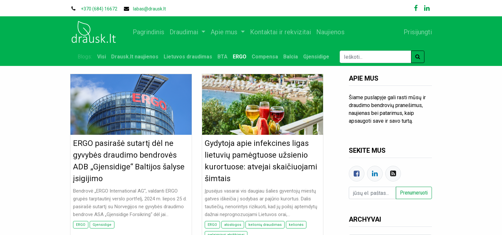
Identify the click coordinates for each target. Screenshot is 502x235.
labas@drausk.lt (149, 8)
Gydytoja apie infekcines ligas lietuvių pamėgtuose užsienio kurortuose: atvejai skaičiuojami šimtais (261, 161)
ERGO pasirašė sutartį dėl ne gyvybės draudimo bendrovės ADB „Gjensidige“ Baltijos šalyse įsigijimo (129, 161)
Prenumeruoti (414, 193)
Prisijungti (415, 32)
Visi (101, 57)
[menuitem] (151, 31)
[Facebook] (356, 173)
